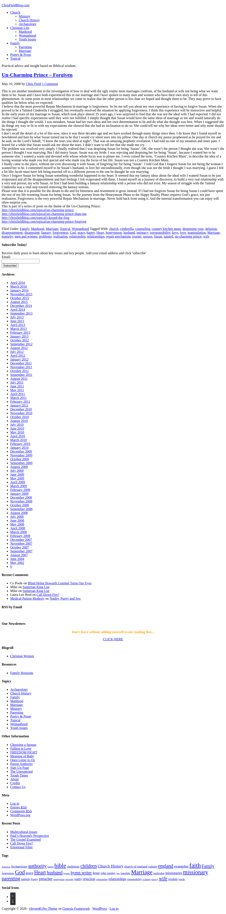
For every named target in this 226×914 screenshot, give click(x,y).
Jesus (96, 873)
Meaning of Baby (22, 756)
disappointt (32, 232)
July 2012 (17, 352)
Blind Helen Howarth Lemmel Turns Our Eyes (60, 583)
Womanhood (27, 35)
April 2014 (17, 309)
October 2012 (19, 340)
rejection (89, 879)
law (118, 873)
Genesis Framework (76, 908)
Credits (15, 783)
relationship (77, 236)
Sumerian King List (36, 587)
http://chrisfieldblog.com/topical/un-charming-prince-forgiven (44, 221)
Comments (21, 811)
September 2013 (21, 313)
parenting (11, 878)
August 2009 (19, 467)
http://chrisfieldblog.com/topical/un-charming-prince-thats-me (44, 214)
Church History (29, 20)
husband (129, 232)
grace (81, 232)
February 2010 (20, 444)
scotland (146, 879)
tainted (168, 236)
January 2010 (19, 447)
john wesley (108, 873)
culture (152, 866)
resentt (136, 236)
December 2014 (21, 306)
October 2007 (19, 547)
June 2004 (17, 559)
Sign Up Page (19, 768)
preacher (46, 879)
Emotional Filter (21, 847)
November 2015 (21, 294)
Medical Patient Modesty (27, 598)
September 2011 (21, 375)
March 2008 (18, 532)
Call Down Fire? (48, 594)
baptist (50, 867)
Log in (14, 803)
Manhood (25, 31)
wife (206, 236)
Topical (15, 58)
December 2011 (21, 363)
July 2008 (17, 516)
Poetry (34, 879)
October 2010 (19, 417)
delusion (211, 229)
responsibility (134, 879)
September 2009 (21, 463)
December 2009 (21, 451)
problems (45, 236)
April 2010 (17, 436)
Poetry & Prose (20, 54)
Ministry (24, 16)
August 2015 (19, 302)
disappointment (12, 232)
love (183, 232)
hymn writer (81, 872)
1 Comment (50, 84)
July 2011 (16, 382)
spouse (147, 236)
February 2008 (20, 536)
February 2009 (20, 490)
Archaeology (27, 24)
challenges (73, 866)
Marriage (25, 51)
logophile (125, 873)
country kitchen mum (166, 229)
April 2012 (17, 355)
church (113, 229)
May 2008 (17, 524)
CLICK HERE (113, 639)
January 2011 (19, 405)
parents (25, 879)
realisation (60, 236)
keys (175, 232)
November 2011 (21, 367)
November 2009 (21, 455)
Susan (158, 236)
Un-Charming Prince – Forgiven (37, 75)
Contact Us (18, 787)
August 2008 (19, 513)
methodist (159, 873)
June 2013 (17, 321)
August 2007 (19, 555)
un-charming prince (188, 236)
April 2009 (17, 482)
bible (60, 865)
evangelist (181, 866)
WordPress (99, 908)
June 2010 (17, 428)
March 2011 (18, 398)
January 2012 (19, 359)
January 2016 (19, 290)
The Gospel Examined (25, 839)
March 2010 (18, 440)
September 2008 (21, 509)
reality (78, 879)
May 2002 (17, 563)
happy (91, 232)
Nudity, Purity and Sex (65, 598)
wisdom (173, 879)
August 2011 (19, 378)
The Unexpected (21, 771)
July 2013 (17, 317)
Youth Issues (27, 39)
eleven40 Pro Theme (43, 908)
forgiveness (60, 232)
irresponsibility (160, 232)
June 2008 (17, 520)
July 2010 (17, 424)
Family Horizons (21, 673)
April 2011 (17, 394)
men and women (26, 236)
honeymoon (114, 232)
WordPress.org (20, 815)
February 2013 (20, 332)
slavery (154, 879)
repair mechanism (118, 236)
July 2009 (17, 470)
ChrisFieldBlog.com (15, 5)
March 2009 (18, 486)
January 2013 (19, 336)
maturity (7, 236)
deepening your (193, 229)
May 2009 (17, 478)
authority (37, 866)
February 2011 (20, 401)
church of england (135, 866)
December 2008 (21, 497)
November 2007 (21, 543)
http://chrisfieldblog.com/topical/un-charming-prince (38, 210)
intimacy (142, 232)
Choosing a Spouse (23, 745)
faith (195, 865)
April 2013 (17, 325)
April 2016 (17, 282)
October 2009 (19, 459)
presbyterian (59, 879)
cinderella (127, 229)
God (73, 232)
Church (15, 12)
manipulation (197, 232)
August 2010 (19, 421)
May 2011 (17, 390)
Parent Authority (21, 764)
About (14, 779)
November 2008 (21, 501)
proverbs (69, 879)
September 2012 (21, 344)
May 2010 (17, 432)
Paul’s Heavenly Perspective (29, 835)
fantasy (46, 232)
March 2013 (18, 329)
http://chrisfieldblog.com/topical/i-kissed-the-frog (35, 217)
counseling (142, 229)
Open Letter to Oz (22, 760)
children (88, 866)
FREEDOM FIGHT (23, 752)
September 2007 (21, 551)
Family (15, 43)
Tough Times (19, 775)
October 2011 (19, 371)
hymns (66, 873)
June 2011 (17, 386)
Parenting (25, 47)
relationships (96, 236)
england (165, 866)
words (181, 879)
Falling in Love (20, 748)
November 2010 (21, 413)
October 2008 (19, 505)
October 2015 (19, 298)
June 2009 (17, 474)
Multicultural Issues (23, 832)
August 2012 (19, 348)
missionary (195, 872)
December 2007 (21, 539)
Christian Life (19, 28)
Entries (18, 807)
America (6, 866)
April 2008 (17, 528)
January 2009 (19, 493)
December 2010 (21, 409)
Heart (100, 232)
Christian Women (22, 656)
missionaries (173, 873)
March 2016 (18, 286)
